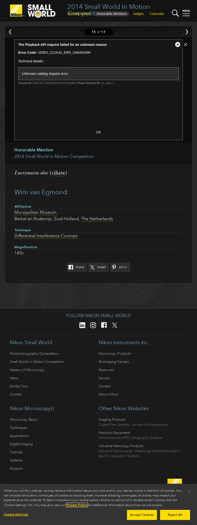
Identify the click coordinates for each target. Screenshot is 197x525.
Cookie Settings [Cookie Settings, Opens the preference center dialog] (16, 516)
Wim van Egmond (40, 192)
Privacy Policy (76, 506)
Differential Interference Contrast (46, 235)
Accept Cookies (142, 516)
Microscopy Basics (24, 419)
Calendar (157, 14)
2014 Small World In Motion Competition (108, 10)
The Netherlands (97, 218)
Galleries (16, 460)
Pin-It (118, 267)
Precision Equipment (114, 433)
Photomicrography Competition (34, 353)
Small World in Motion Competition (37, 362)
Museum (16, 468)
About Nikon (108, 394)
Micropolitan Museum (35, 212)
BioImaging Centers (114, 362)
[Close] (189, 493)
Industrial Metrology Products (121, 446)
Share (75, 267)
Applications (19, 436)
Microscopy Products (115, 353)
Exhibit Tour (19, 386)
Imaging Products (112, 419)
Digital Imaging (21, 444)
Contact (16, 394)
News (14, 378)
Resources (106, 370)
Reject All (175, 516)
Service (104, 378)
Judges (138, 14)
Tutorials (16, 452)
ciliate (58, 173)
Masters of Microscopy (27, 370)
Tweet (97, 267)
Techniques (18, 427)
